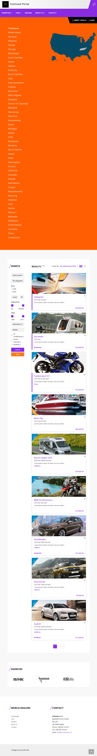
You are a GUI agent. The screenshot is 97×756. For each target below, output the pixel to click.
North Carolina (15, 74)
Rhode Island (14, 32)
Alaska (11, 132)
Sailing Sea (38, 297)
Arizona (11, 166)
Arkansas (12, 199)
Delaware (12, 99)
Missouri (12, 212)
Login (91, 20)
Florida (11, 45)
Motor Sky (38, 418)
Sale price (15, 302)
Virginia (12, 86)
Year (13, 313)
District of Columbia (18, 103)
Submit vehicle (79, 20)
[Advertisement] (20, 396)
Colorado (12, 174)
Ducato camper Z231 (43, 457)
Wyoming (12, 195)
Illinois (11, 61)
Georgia (12, 49)
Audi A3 (37, 624)
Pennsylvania (14, 120)
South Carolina (15, 57)
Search (17, 350)
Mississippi (13, 53)
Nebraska (12, 216)
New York (12, 116)
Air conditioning (17, 335)
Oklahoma (13, 220)
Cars (18, 13)
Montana (12, 145)
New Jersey (13, 112)
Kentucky (12, 70)
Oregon (11, 187)
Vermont (12, 36)
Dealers (28, 13)
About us (40, 13)
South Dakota (14, 224)
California (12, 170)
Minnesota (13, 141)
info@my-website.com (64, 732)
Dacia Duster (39, 581)
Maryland (12, 107)
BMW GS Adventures (43, 500)
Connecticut (14, 237)
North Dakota (15, 149)
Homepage (7, 13)
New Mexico (14, 183)
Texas (11, 233)
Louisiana (12, 229)
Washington (14, 162)
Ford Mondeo (40, 539)
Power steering (16, 340)
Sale (13, 289)
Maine (11, 124)
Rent (13, 292)
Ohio (10, 78)
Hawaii (11, 153)
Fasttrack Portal (19, 4)
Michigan (12, 128)
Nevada (11, 178)
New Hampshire (16, 82)
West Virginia (14, 95)
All (13, 286)
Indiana (11, 66)
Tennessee (13, 28)
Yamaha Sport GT (42, 376)
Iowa (10, 204)
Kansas (11, 208)
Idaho (10, 158)
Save (17, 354)
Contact (53, 13)
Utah (10, 137)
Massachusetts (15, 191)
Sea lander (38, 336)
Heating (16, 344)
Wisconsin (13, 91)
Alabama (12, 40)
